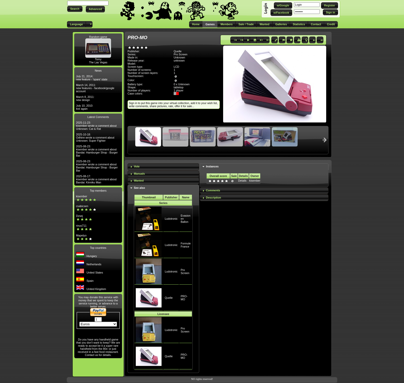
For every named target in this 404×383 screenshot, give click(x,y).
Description (213, 197)
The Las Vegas (98, 62)
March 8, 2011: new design (85, 98)
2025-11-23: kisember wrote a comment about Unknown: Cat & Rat (96, 125)
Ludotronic (171, 218)
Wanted (139, 180)
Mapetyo (81, 235)
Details (242, 180)
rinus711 (81, 225)
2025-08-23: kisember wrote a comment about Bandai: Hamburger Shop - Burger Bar (97, 151)
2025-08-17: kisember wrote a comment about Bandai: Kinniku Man (96, 179)
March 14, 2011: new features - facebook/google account (95, 88)
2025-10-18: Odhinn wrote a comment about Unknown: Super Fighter (95, 137)
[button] (74, 9)
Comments (213, 190)
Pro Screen (180, 54)
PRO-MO (184, 298)
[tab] (163, 166)
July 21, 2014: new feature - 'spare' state (91, 78)
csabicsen (82, 206)
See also (139, 187)
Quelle (169, 297)
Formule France (186, 245)
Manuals (139, 173)
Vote (136, 166)
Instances (212, 166)
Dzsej (79, 215)
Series (163, 203)
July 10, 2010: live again (84, 107)
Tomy (98, 59)
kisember (81, 196)
